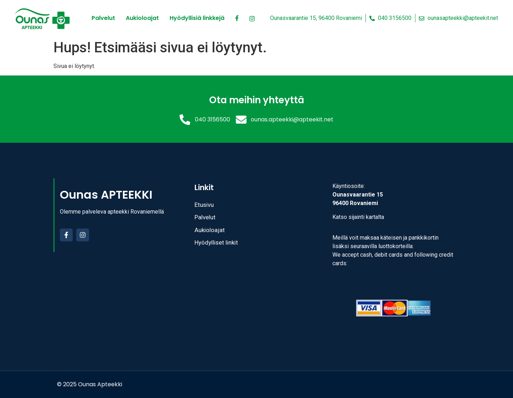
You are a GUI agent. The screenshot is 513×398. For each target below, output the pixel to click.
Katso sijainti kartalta (358, 217)
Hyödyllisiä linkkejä (197, 18)
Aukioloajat (142, 18)
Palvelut (103, 18)
